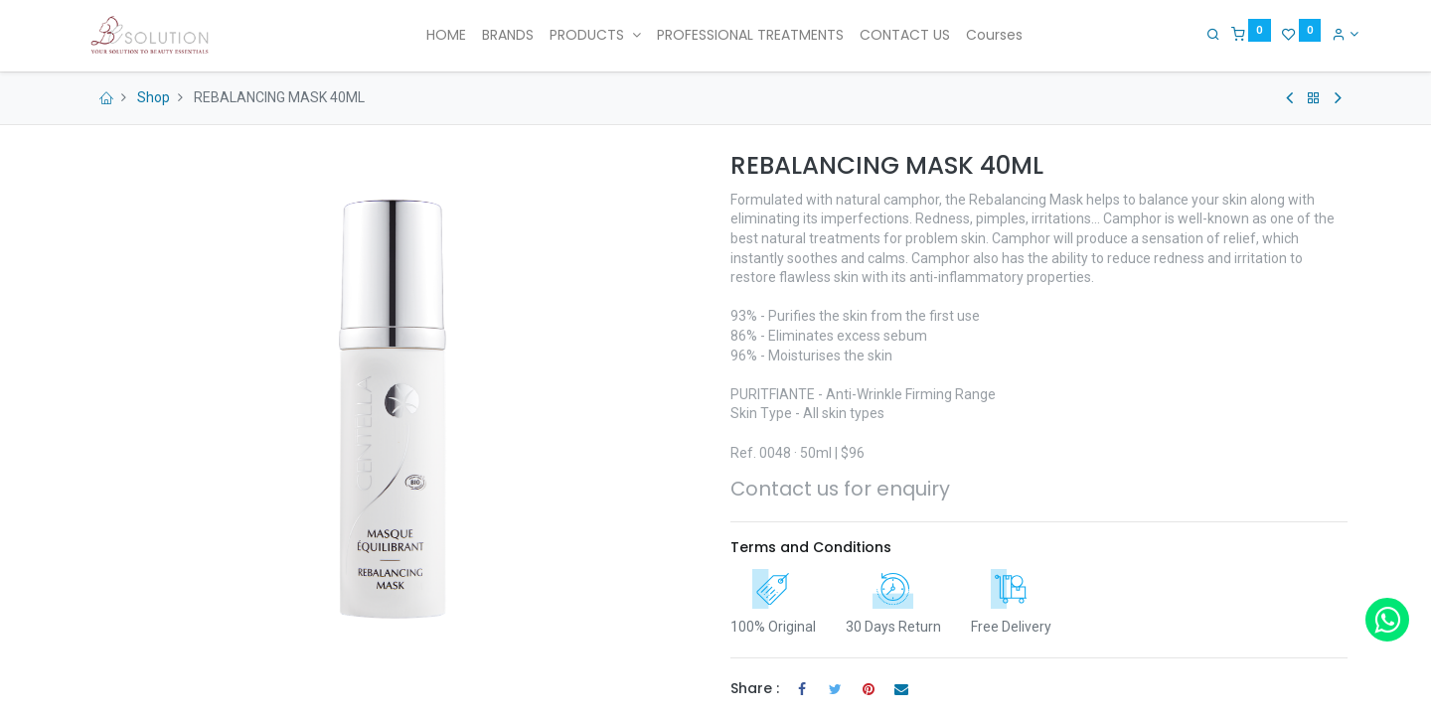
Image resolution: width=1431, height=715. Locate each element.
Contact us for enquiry (840, 488)
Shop (153, 97)
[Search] (1202, 34)
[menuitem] (446, 36)
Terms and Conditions (810, 547)
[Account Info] (1334, 34)
